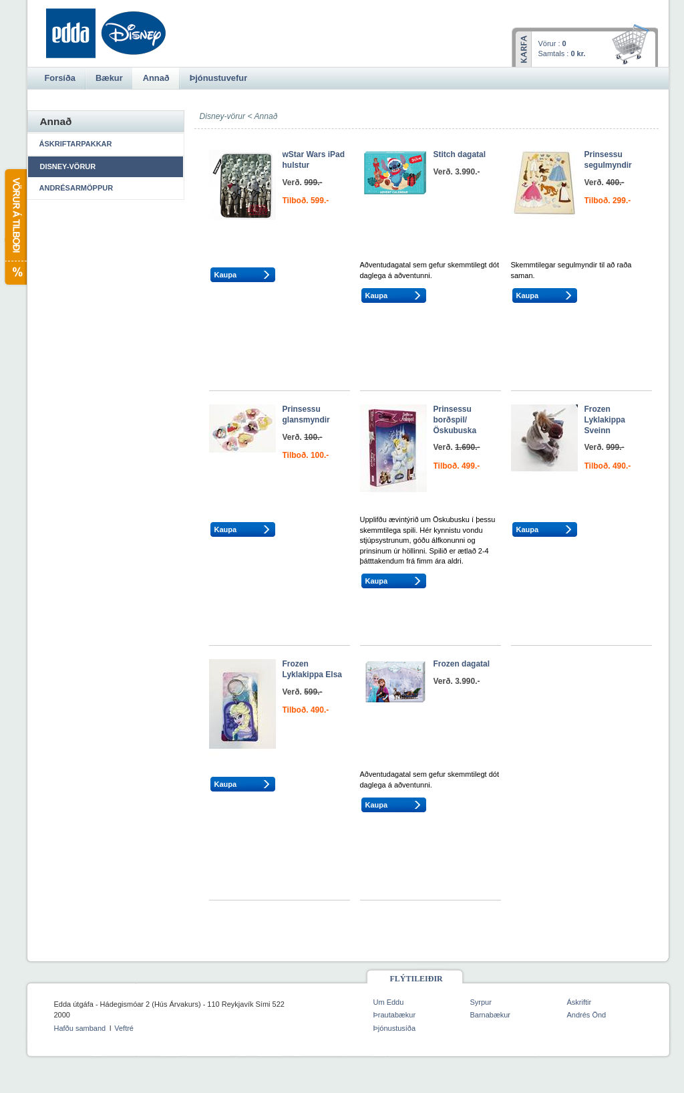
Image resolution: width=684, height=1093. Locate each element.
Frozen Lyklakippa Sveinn (605, 419)
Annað (265, 116)
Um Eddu (388, 1002)
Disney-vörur (68, 166)
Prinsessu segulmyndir (608, 160)
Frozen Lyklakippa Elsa (313, 669)
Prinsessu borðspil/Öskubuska (455, 419)
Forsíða (60, 78)
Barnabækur (490, 1015)
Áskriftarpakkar (75, 144)
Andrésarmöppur (76, 188)
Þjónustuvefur (218, 78)
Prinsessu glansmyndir (306, 414)
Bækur (109, 78)
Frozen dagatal (462, 664)
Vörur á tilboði (15, 227)
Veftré (124, 1028)
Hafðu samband (80, 1028)
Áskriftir (579, 1002)
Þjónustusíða (394, 1028)
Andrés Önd (587, 1015)
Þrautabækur (394, 1015)
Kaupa (225, 275)
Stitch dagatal (460, 154)
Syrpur (481, 1002)
